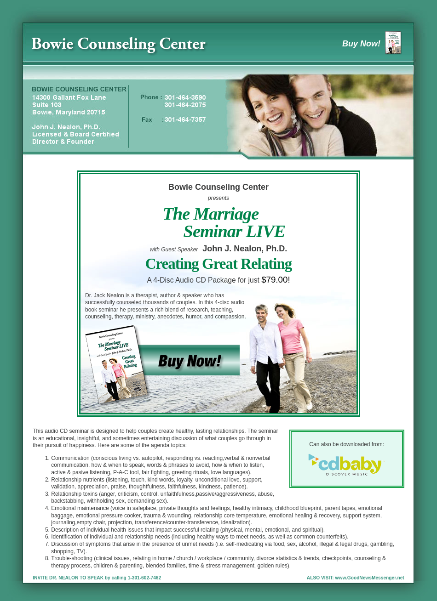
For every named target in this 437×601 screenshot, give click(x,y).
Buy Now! (374, 43)
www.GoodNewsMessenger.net (369, 577)
